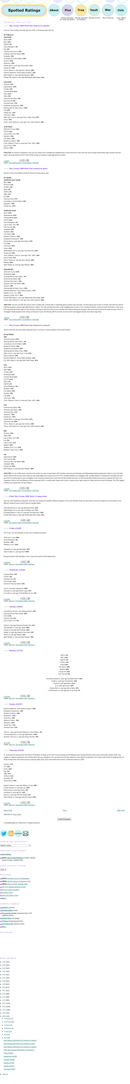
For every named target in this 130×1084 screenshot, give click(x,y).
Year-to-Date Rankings (15, 858)
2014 (4, 1000)
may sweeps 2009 (15, 163)
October (7, 1025)
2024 (4, 968)
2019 (4, 984)
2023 (4, 971)
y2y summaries (26, 163)
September (8, 1028)
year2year (35, 163)
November (7, 1022)
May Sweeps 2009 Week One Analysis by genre (28, 168)
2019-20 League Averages (10, 890)
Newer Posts (8, 810)
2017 (4, 991)
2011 (4, 1010)
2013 (4, 1003)
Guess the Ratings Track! (10, 895)
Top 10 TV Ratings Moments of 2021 (14, 887)
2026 (4, 962)
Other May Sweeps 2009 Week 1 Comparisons (28, 496)
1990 (4, 1074)
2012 (4, 1006)
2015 (4, 997)
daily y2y (11, 564)
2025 (4, 965)
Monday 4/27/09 (15, 650)
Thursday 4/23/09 (16, 750)
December (7, 1019)
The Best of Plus (7, 892)
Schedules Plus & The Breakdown (18, 878)
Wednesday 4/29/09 (17, 570)
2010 (4, 1013)
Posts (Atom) (17, 814)
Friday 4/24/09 (15, 528)
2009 (4, 1016)
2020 (4, 981)
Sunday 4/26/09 (15, 704)
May (5, 1035)
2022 (4, 975)
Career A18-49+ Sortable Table (17, 884)
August (6, 1031)
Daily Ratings (6, 854)
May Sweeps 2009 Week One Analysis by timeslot (29, 26)
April (5, 1038)
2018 (4, 987)
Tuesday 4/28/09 (15, 607)
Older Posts (121, 810)
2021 (4, 978)
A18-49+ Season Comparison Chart (19, 881)
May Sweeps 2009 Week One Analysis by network (29, 325)
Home (65, 810)
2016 (4, 994)
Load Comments (64, 819)
